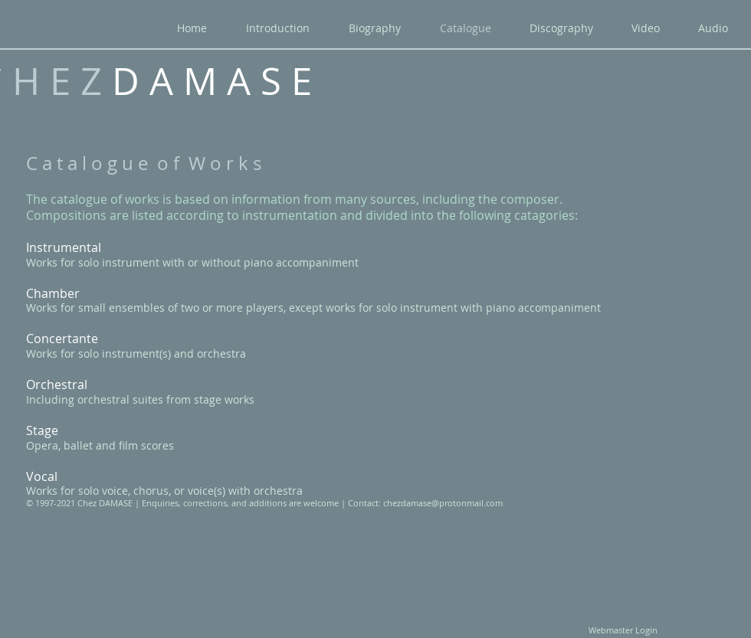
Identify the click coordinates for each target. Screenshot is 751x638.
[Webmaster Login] (623, 630)
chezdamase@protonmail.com (443, 503)
